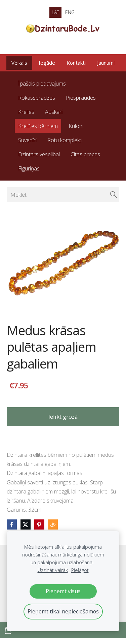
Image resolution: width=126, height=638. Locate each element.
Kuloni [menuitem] (76, 126)
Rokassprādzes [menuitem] (36, 97)
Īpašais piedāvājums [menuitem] (42, 83)
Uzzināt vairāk (53, 570)
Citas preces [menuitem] (85, 154)
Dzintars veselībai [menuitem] (39, 154)
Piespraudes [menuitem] (81, 97)
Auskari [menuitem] (53, 112)
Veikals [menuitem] (19, 62)
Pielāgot (80, 570)
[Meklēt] (63, 194)
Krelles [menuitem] (26, 112)
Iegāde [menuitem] (47, 62)
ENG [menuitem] (70, 12)
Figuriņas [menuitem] (29, 168)
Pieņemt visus (63, 591)
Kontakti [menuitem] (76, 62)
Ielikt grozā (63, 416)
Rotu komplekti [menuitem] (64, 140)
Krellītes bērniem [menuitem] (38, 126)
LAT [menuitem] (55, 12)
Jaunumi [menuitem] (106, 62)
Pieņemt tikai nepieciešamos (63, 611)
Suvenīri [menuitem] (27, 140)
